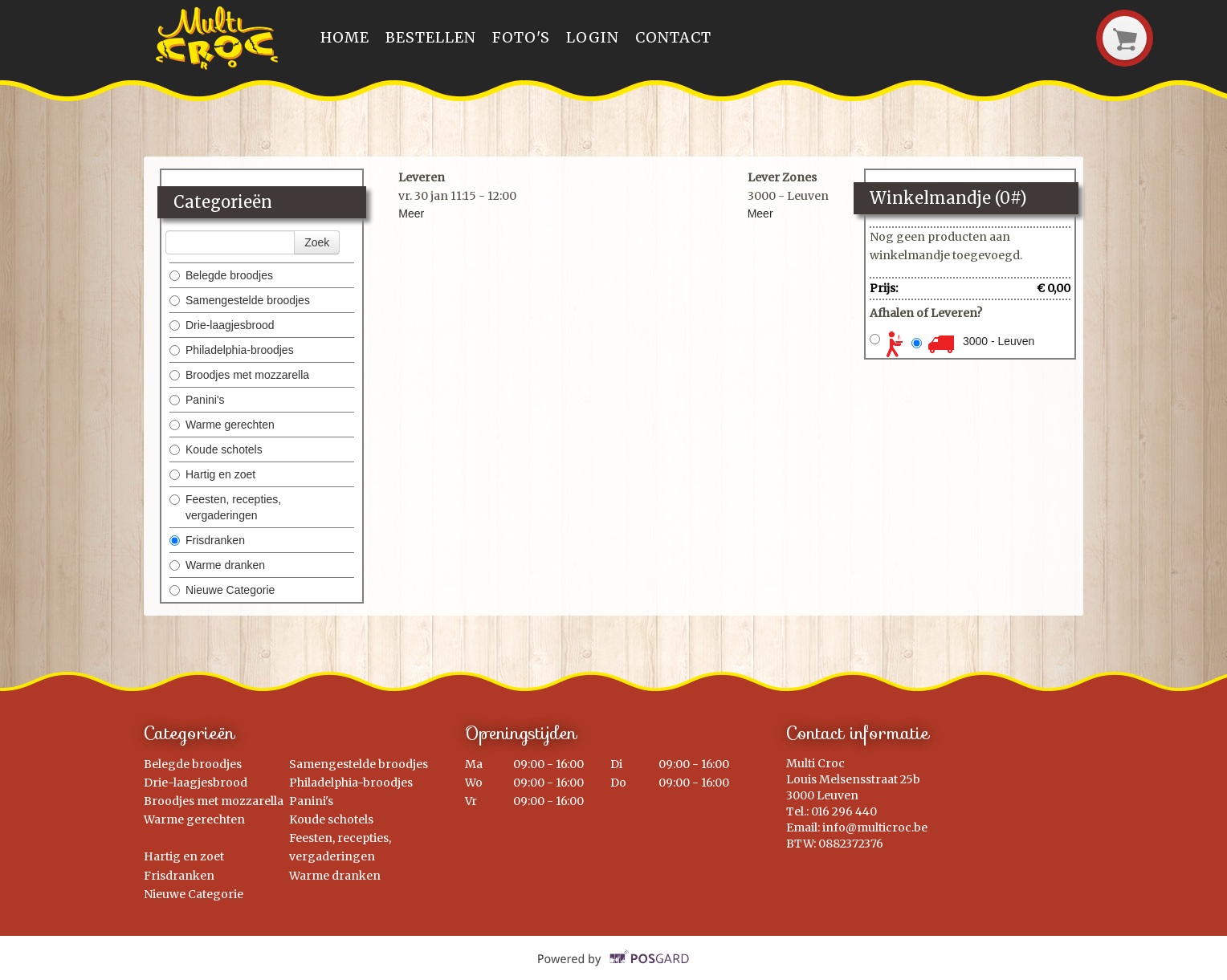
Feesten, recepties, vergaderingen (225, 507)
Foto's (521, 37)
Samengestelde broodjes (239, 300)
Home (344, 37)
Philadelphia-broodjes (231, 350)
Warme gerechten (222, 424)
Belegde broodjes (221, 275)
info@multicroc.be (874, 827)
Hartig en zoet (212, 474)
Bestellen (430, 37)
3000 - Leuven (999, 341)
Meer (411, 213)
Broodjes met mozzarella (239, 374)
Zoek (316, 242)
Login (592, 37)
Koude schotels (216, 449)
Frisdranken (207, 540)
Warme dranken (217, 565)
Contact (673, 37)
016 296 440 (844, 811)
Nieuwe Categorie (222, 590)
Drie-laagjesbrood (222, 325)
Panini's (197, 399)
